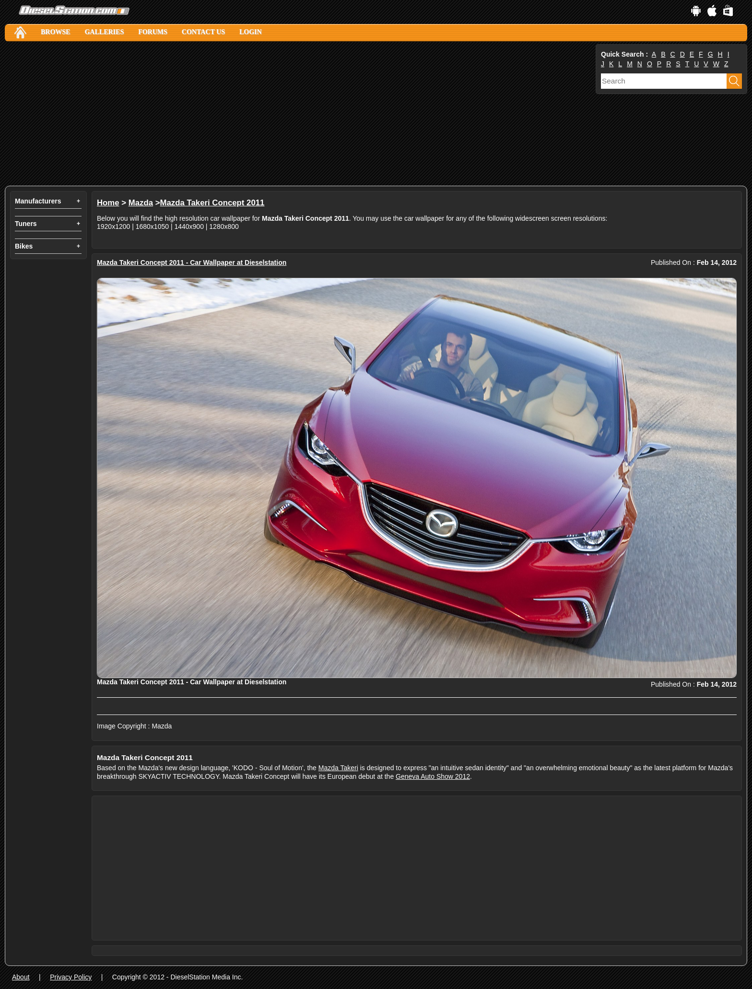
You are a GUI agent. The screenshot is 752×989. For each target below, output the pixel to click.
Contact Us (203, 32)
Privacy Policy (71, 977)
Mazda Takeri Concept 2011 (212, 202)
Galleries (104, 32)
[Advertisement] (292, 114)
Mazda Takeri (338, 768)
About (21, 977)
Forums (152, 32)
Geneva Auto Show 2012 (433, 776)
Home (108, 202)
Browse (55, 32)
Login (250, 32)
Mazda (141, 202)
